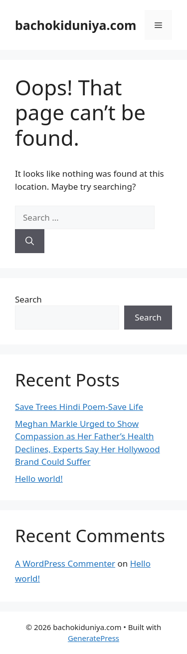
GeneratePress (93, 638)
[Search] (29, 241)
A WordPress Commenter (65, 563)
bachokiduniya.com (75, 24)
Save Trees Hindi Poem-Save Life (79, 406)
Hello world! (39, 478)
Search (28, 299)
